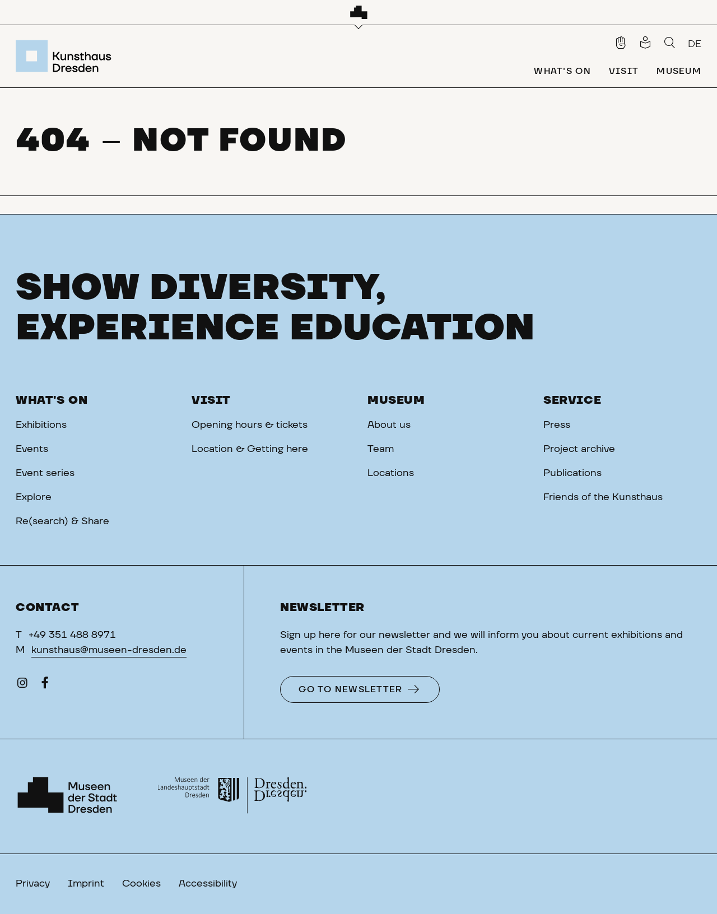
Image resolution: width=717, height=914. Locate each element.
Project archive (579, 449)
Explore (34, 497)
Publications (572, 473)
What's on (51, 400)
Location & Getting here (250, 449)
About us (389, 425)
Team (380, 449)
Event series (45, 473)
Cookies (141, 884)
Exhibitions (41, 425)
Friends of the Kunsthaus (603, 497)
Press (556, 425)
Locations (390, 473)
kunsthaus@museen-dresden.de (109, 650)
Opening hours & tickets (250, 425)
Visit (211, 400)
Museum (396, 400)
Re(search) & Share (62, 521)
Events (32, 449)
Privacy (33, 884)
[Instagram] (22, 685)
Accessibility (208, 884)
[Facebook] (45, 685)
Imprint (86, 884)
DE (694, 44)
